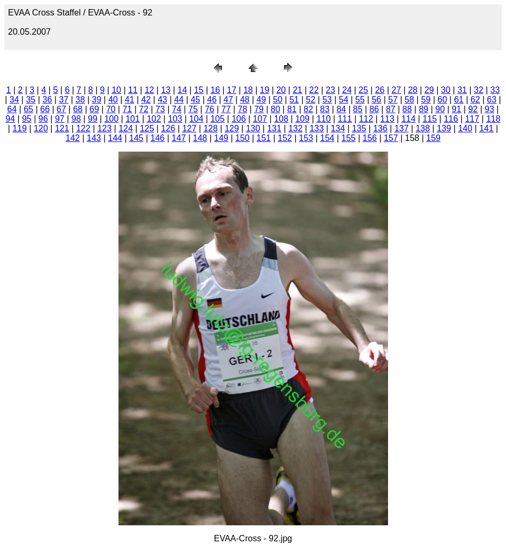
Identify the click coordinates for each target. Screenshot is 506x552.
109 (302, 118)
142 (73, 138)
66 (45, 109)
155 (349, 138)
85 (357, 109)
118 (493, 118)
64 (12, 109)
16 (215, 89)
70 (111, 109)
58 (409, 99)
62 (475, 99)
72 (143, 109)
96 (43, 118)
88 (407, 109)
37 (63, 99)
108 (281, 118)
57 (393, 99)
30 (445, 89)
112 (366, 118)
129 (232, 128)
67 (61, 109)
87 (391, 109)
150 (242, 138)
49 (261, 99)
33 (495, 89)
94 (10, 118)
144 (115, 138)
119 (19, 128)
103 (175, 118)
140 (465, 128)
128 (210, 128)
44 (179, 99)
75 (193, 109)
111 (345, 118)
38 (80, 99)
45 (195, 99)
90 (440, 109)
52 (310, 99)
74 (176, 109)
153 (306, 138)
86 (374, 109)
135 (359, 128)
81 (292, 109)
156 (369, 138)
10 (116, 89)
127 (189, 128)
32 (479, 89)
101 (132, 118)
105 (217, 118)
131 (274, 128)
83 (325, 109)
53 (327, 99)
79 (259, 109)
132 (295, 128)
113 (387, 118)
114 (408, 118)
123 (104, 128)
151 (264, 138)
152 (285, 138)
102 (154, 118)
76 (210, 109)
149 (221, 138)
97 (60, 118)
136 (380, 128)
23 (330, 89)
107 (260, 118)
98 (76, 118)
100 (111, 118)
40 (113, 99)
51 (294, 99)
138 (423, 128)
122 (83, 128)
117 (472, 118)
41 (130, 99)
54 (344, 99)
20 (281, 89)
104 (196, 118)
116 (451, 118)
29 (429, 89)
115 (430, 118)
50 (277, 99)
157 (391, 138)
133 (317, 128)
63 (491, 99)
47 (228, 99)
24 (347, 89)
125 (147, 128)
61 (459, 99)
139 (444, 128)
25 (363, 89)
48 (245, 99)
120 (41, 128)
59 (426, 99)
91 (456, 109)
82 (308, 109)
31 (462, 89)
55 (360, 99)
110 (324, 118)
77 (226, 109)
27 (396, 89)
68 (78, 109)
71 (127, 109)
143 (94, 138)
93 (489, 109)
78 (242, 109)
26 (380, 89)
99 (93, 118)
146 (158, 138)
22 (314, 89)
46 (212, 99)
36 (47, 99)
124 (125, 128)
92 (473, 109)
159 (433, 138)
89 (424, 109)
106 (239, 118)
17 (231, 89)
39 (96, 99)
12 (149, 89)
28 (412, 89)
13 (166, 89)
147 (179, 138)
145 (136, 138)
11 (133, 89)
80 (275, 109)
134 (338, 128)
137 (401, 128)
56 (376, 99)
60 (442, 99)
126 (168, 128)
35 (31, 99)
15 (198, 89)
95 (26, 118)
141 (486, 128)
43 (162, 99)
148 (200, 138)
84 (341, 109)
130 (253, 128)
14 (182, 89)
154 (327, 138)
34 (14, 99)
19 (265, 89)
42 (146, 99)
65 (28, 109)
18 (248, 89)
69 (94, 109)
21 (297, 89)
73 (160, 109)
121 (62, 128)
